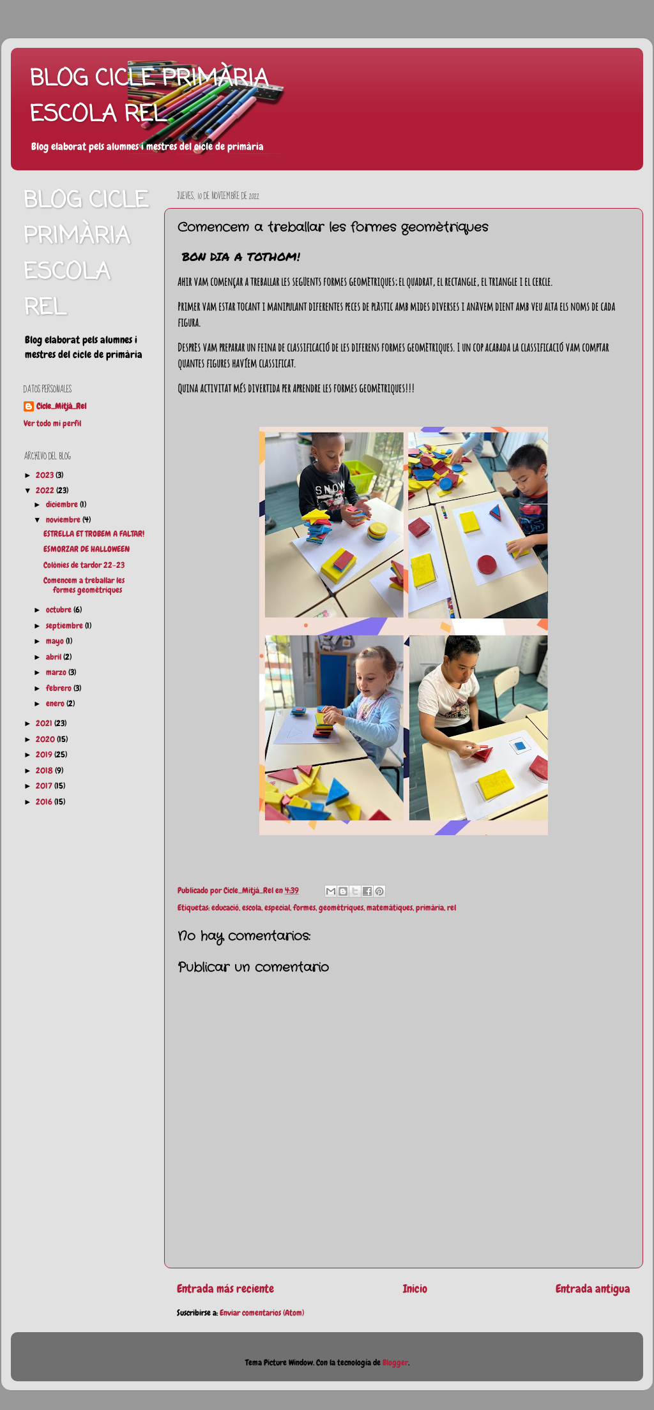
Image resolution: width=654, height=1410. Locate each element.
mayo (56, 641)
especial (277, 908)
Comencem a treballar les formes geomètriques (84, 585)
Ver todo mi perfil (52, 424)
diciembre (63, 505)
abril (54, 657)
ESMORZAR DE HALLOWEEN (86, 549)
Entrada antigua (593, 1289)
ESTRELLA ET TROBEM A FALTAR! (93, 534)
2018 (45, 771)
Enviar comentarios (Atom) (262, 1313)
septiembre (65, 626)
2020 (46, 739)
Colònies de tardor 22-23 (84, 565)
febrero (59, 688)
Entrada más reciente (225, 1289)
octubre (59, 610)
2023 (46, 475)
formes (304, 908)
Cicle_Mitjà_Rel (61, 406)
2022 (46, 491)
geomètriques (341, 908)
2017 (45, 786)
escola (251, 908)
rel (451, 908)
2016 (45, 802)
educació (225, 908)
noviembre (64, 520)
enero (56, 704)
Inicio (415, 1289)
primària (430, 908)
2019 (45, 755)
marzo (57, 672)
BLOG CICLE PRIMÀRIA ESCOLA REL (149, 97)
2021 (45, 723)
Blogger (395, 1363)
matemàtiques (390, 908)
